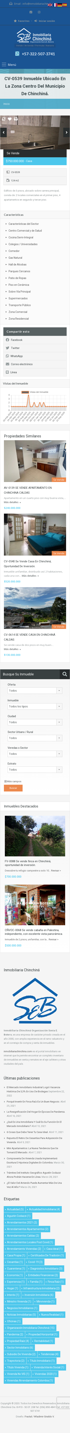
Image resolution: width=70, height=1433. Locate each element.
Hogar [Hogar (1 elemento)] (12, 1288)
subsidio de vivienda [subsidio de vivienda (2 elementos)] (21, 1354)
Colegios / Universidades (23, 244)
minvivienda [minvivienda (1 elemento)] (46, 1301)
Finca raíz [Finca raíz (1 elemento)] (56, 1281)
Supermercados (18, 298)
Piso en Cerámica (19, 284)
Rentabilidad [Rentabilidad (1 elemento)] (43, 1341)
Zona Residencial (19, 318)
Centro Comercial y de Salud (25, 230)
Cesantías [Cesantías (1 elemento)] (15, 1261)
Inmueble (13, 700)
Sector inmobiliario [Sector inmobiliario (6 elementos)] (20, 1347)
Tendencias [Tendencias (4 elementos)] (49, 1354)
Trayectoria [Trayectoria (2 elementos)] (15, 1360)
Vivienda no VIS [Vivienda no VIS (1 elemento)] (18, 1373)
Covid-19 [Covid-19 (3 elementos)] (35, 1261)
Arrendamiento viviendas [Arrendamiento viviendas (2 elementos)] (24, 1248)
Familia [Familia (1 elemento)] (36, 1281)
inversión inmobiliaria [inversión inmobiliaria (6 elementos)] (39, 1294)
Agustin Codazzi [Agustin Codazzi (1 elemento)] (18, 1215)
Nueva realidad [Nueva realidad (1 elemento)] (52, 1314)
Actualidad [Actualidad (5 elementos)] (15, 1209)
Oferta (11, 684)
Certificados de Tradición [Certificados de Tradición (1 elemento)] (47, 1255)
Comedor (14, 250)
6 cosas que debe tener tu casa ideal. (27, 1132)
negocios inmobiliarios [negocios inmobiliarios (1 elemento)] (22, 1308)
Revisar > (56, 870)
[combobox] (35, 690)
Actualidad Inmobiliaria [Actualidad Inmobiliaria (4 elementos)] (44, 1209)
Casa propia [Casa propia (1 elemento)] (16, 1255)
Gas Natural (15, 257)
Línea (11, 372)
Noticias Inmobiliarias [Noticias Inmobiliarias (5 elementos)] (21, 1314)
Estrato (12, 763)
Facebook (14, 339)
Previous (3, 132)
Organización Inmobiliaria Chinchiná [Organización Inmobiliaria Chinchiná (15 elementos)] (31, 1327)
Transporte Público (20, 305)
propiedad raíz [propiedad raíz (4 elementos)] (18, 1341)
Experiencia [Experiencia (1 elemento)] (16, 1281)
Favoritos (21, 21)
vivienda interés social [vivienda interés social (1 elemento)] (49, 1367)
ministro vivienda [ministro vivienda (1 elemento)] (19, 1301)
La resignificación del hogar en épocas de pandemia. (36, 1111)
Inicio (6, 104)
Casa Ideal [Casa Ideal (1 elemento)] (54, 1248)
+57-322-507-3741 (38, 53)
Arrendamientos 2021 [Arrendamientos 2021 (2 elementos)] (22, 1222)
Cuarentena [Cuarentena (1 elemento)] (16, 1268)
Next (66, 132)
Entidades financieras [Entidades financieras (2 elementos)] (43, 1275)
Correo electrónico (19, 364)
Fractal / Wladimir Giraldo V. (39, 1416)
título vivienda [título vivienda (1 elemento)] (17, 1367)
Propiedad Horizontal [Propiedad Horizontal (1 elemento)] (43, 1334)
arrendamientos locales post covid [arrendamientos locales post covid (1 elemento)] (30, 1242)
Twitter (13, 348)
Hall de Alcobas (18, 264)
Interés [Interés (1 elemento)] (13, 1294)
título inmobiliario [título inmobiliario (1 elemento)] (42, 1360)
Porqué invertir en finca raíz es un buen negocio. (33, 1101)
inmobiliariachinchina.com (18, 1051)
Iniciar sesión (44, 21)
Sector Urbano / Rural (20, 732)
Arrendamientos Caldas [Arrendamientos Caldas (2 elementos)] (23, 1235)
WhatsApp (14, 356)
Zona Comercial (18, 311)
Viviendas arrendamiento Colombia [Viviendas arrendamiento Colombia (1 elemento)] (30, 1380)
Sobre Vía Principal (20, 291)
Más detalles (12, 502)
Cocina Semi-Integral (21, 237)
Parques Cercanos (19, 271)
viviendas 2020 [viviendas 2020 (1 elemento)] (46, 1373)
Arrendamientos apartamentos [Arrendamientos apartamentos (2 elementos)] (27, 1229)
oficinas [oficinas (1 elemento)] (14, 1321)
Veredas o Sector (18, 747)
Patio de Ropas (17, 278)
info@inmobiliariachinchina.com (42, 3)
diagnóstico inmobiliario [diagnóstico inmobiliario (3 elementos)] (46, 1268)
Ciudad (12, 716)
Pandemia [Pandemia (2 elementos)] (15, 1334)
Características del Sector (24, 223)
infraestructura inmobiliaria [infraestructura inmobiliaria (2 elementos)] (42, 1288)
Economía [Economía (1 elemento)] (15, 1275)
